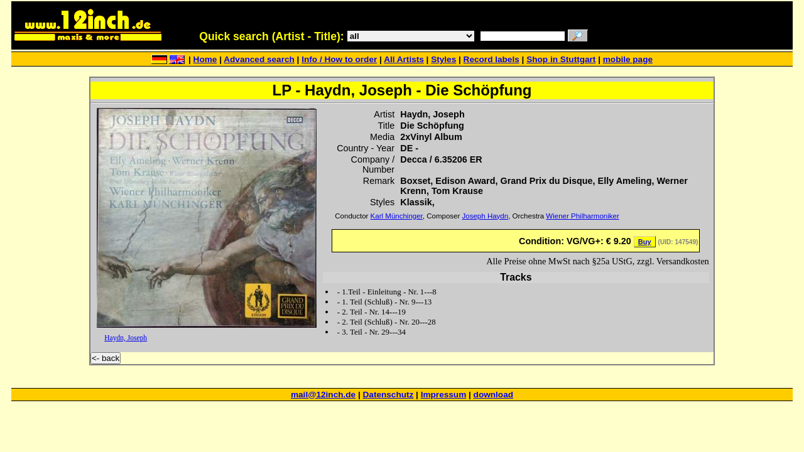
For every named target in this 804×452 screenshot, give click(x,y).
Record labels (491, 59)
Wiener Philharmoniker (582, 216)
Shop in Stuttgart (560, 59)
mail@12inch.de (323, 394)
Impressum (444, 394)
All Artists (404, 59)
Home (205, 59)
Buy (644, 241)
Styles (443, 59)
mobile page (628, 59)
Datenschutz (388, 394)
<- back (105, 358)
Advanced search (259, 59)
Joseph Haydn (485, 216)
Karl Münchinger (397, 216)
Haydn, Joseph (125, 338)
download (493, 394)
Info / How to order (339, 59)
